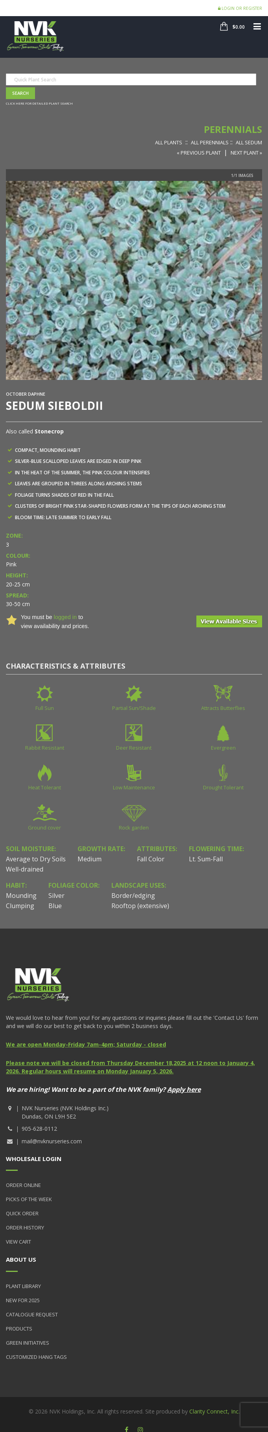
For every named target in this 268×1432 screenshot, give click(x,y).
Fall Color (150, 859)
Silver (56, 895)
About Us (21, 1259)
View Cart (18, 1241)
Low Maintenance (134, 787)
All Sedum (249, 142)
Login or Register (240, 8)
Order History (25, 1227)
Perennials (233, 129)
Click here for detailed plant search (39, 103)
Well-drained (24, 869)
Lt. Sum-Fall (206, 859)
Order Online (23, 1185)
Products (19, 1328)
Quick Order (22, 1213)
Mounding (21, 895)
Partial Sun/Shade (134, 707)
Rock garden (134, 827)
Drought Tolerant (223, 787)
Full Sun (44, 707)
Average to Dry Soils (36, 859)
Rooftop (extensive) (140, 905)
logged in (65, 617)
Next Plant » (246, 152)
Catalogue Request (32, 1314)
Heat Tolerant (44, 787)
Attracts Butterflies (223, 707)
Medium (90, 859)
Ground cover (44, 827)
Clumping (20, 905)
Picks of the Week (29, 1199)
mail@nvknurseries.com (52, 1141)
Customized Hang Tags (36, 1356)
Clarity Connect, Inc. (214, 1411)
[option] (134, 280)
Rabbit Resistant (44, 747)
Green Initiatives (27, 1342)
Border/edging (133, 895)
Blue (55, 905)
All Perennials (210, 142)
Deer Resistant (134, 747)
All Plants (168, 142)
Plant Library (23, 1286)
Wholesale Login (33, 1159)
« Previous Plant (199, 152)
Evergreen (223, 747)
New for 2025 (23, 1300)
